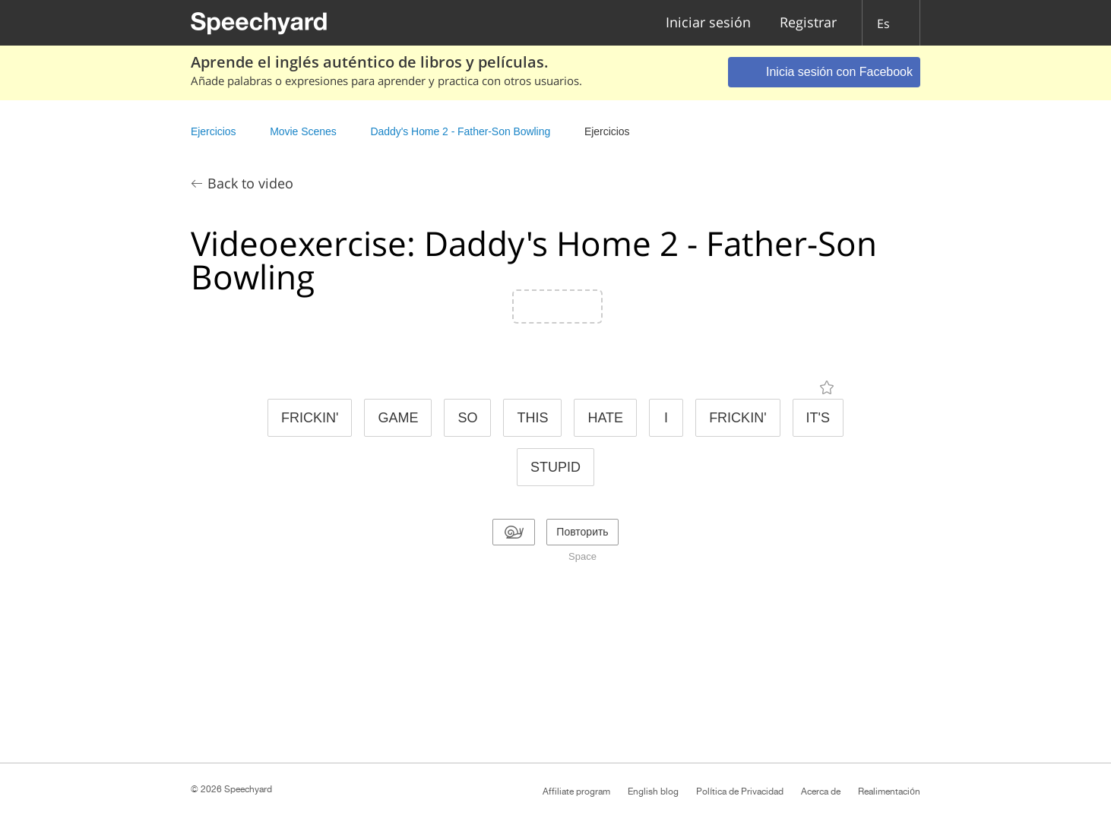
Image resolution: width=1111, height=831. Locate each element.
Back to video (250, 183)
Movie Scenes (303, 131)
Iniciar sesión (708, 23)
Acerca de (820, 791)
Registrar (808, 23)
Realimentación (889, 791)
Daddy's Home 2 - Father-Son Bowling (460, 131)
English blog (653, 791)
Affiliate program (576, 791)
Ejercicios (213, 131)
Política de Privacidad (739, 791)
